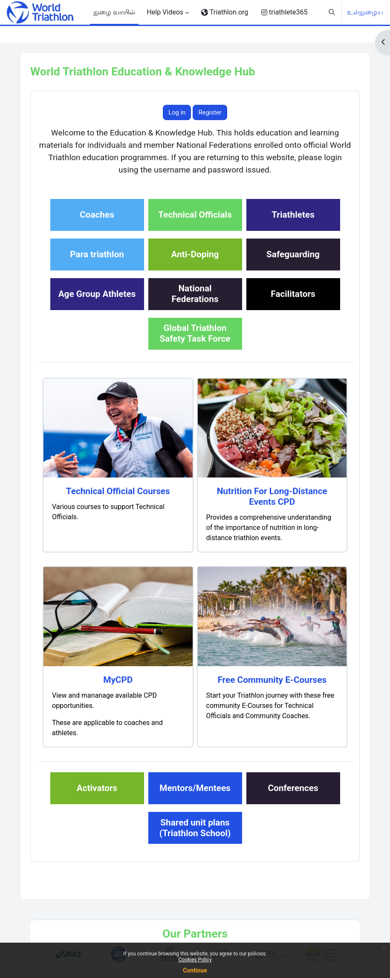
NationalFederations (194, 293)
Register (209, 112)
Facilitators (293, 294)
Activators (97, 788)
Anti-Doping (195, 254)
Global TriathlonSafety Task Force (194, 333)
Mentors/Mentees (195, 788)
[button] (332, 12)
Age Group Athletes (97, 294)
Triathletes (293, 215)
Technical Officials (194, 215)
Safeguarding (293, 254)
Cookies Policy (194, 960)
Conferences (293, 788)
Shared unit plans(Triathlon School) (195, 827)
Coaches (97, 215)
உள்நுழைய (365, 12)
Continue (195, 970)
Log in (176, 112)
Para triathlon (97, 254)
